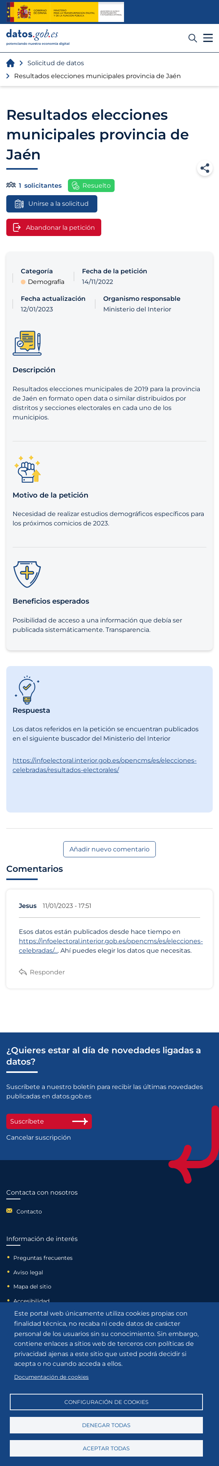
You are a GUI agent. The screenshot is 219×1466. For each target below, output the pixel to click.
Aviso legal (28, 1272)
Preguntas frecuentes (43, 1257)
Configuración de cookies (106, 1402)
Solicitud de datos (55, 63)
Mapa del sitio (32, 1286)
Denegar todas (106, 1425)
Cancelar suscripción (38, 1137)
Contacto (29, 1211)
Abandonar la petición (54, 227)
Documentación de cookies (51, 1377)
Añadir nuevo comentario (109, 849)
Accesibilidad (31, 1301)
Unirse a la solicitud (52, 203)
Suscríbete (49, 1121)
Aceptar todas (106, 1448)
